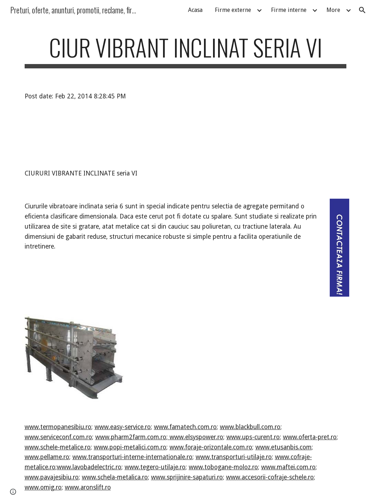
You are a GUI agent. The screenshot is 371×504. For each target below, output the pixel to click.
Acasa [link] (195, 10)
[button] (362, 10)
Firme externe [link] (233, 10)
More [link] (333, 10)
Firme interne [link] (289, 10)
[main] (186, 50)
